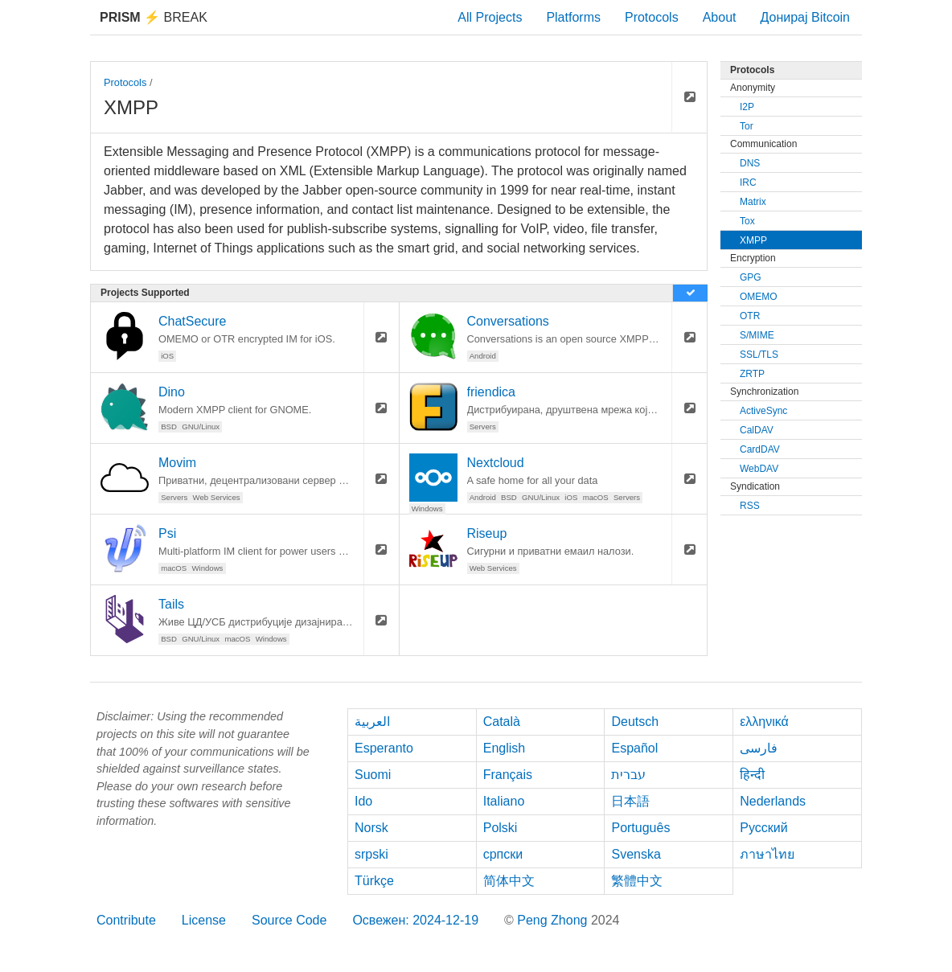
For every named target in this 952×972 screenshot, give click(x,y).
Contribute (126, 920)
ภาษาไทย (767, 854)
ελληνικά (764, 721)
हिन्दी (752, 774)
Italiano (504, 801)
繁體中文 (637, 881)
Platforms (573, 17)
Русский (763, 828)
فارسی (759, 748)
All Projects (490, 17)
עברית (628, 774)
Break (153, 17)
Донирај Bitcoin (805, 17)
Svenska (635, 854)
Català (501, 721)
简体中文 (509, 881)
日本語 (630, 801)
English (504, 748)
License (204, 920)
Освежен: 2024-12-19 (415, 920)
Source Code (289, 920)
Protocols (652, 17)
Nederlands (773, 801)
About (720, 17)
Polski (500, 828)
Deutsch (635, 721)
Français (507, 774)
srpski (371, 854)
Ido (363, 801)
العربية (372, 721)
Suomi (373, 774)
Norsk (371, 828)
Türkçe (374, 881)
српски (503, 854)
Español (634, 748)
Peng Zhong (554, 920)
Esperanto (384, 748)
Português (640, 828)
